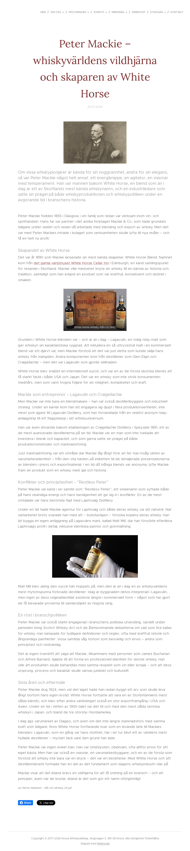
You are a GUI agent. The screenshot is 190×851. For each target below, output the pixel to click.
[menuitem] (44, 12)
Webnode (103, 843)
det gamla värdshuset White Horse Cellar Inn (71, 263)
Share (25, 802)
